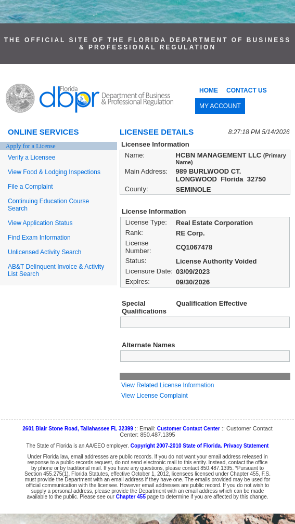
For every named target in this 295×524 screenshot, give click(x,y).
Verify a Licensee (31, 157)
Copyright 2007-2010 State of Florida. (176, 446)
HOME (208, 90)
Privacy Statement (246, 446)
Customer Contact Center (188, 428)
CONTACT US (246, 90)
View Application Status (40, 223)
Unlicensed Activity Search (44, 252)
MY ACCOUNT (220, 106)
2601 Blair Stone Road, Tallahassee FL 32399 (77, 428)
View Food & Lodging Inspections (54, 172)
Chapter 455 (131, 497)
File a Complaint (30, 186)
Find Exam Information (39, 237)
